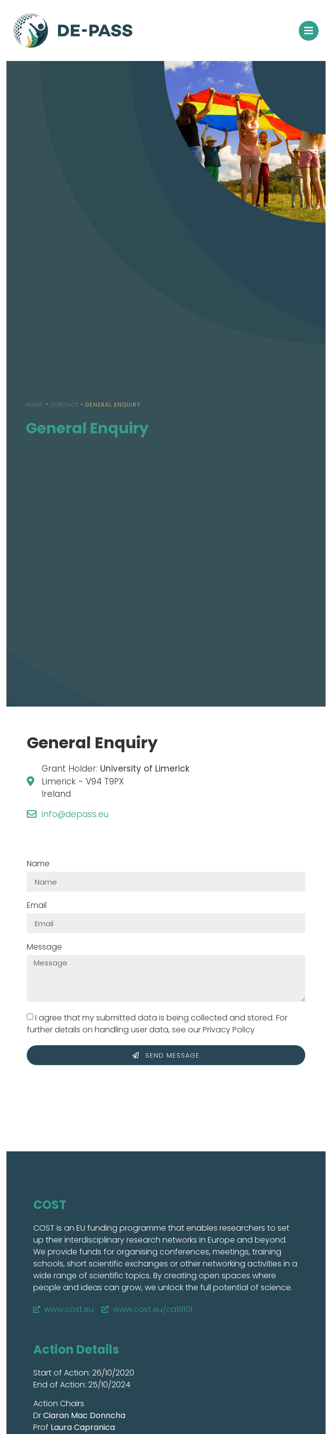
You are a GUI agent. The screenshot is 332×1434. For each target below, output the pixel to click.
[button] (309, 31)
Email (37, 906)
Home (35, 405)
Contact (64, 405)
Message (44, 948)
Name (38, 864)
